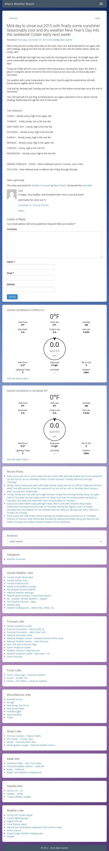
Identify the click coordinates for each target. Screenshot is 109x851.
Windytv (11, 836)
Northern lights (14, 711)
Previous (13, 18)
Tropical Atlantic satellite (19, 796)
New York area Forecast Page (21, 644)
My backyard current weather (21, 589)
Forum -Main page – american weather (26, 674)
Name (11, 261)
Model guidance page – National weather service (31, 745)
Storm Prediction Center (19, 647)
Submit (12, 296)
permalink (87, 185)
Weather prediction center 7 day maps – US (28, 653)
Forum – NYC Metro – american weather (27, 681)
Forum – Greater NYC (17, 677)
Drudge (10, 702)
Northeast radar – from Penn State (24, 763)
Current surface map (17, 580)
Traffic (10, 717)
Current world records (17, 583)
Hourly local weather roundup (21, 586)
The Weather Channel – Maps (21, 601)
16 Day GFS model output (19, 815)
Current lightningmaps (18, 818)
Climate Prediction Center (19, 626)
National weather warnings (20, 592)
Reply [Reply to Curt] (21, 210)
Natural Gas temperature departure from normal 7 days (34, 827)
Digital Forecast (14, 821)
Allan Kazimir (66, 39)
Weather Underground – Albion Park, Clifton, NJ (30, 607)
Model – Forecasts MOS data (21, 742)
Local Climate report (17, 824)
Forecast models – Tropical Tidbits (24, 735)
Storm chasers (14, 830)
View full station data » (18, 378)
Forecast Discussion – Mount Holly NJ (25, 629)
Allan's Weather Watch (19, 4)
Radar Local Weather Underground (24, 772)
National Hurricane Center (19, 635)
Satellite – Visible (15, 793)
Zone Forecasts (14, 656)
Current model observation (20, 577)
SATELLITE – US (15, 790)
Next (97, 18)
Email (10, 273)
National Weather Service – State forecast (27, 641)
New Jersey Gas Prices (18, 705)
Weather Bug (13, 604)
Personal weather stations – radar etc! (26, 766)
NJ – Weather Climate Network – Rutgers (27, 598)
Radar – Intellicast (15, 769)
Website (11, 284)
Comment (12, 229)
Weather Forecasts (41, 185)
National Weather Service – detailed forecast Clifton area (35, 638)
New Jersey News (15, 708)
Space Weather (14, 714)
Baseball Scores (15, 699)
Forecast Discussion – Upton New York (26, 632)
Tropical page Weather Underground (25, 833)
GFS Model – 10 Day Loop (20, 739)
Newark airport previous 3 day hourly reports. (29, 595)
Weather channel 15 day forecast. (23, 650)
